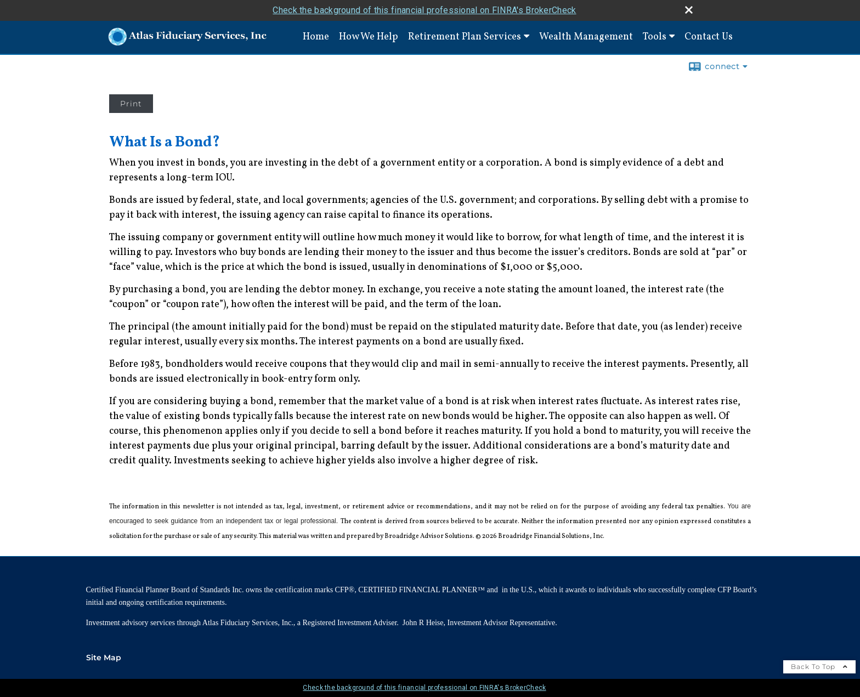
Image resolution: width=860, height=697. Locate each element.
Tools (654, 37)
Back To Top (819, 666)
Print (131, 104)
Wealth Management (586, 37)
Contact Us (708, 37)
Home (316, 37)
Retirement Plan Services (464, 37)
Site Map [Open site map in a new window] (103, 657)
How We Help (368, 37)
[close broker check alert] (688, 9)
